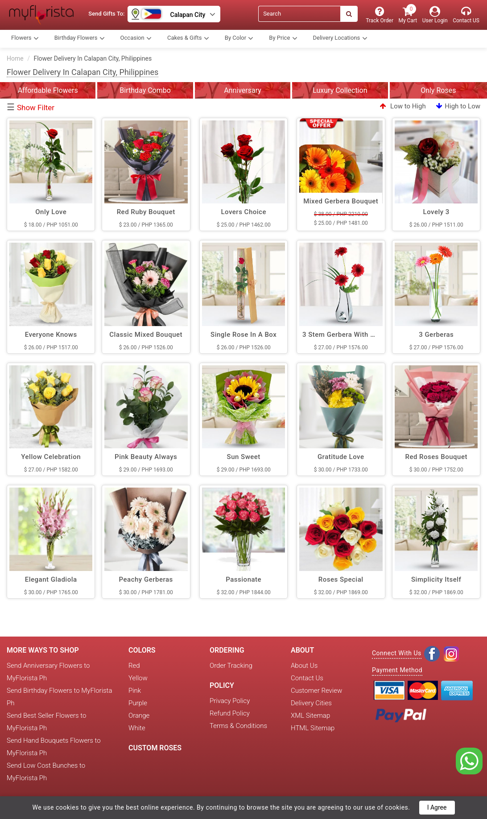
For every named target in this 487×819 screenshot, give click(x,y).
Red (134, 666)
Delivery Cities (311, 703)
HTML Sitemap (312, 728)
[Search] (299, 14)
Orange (138, 715)
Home (15, 58)
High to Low (458, 106)
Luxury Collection (340, 90)
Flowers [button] (25, 38)
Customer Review (316, 691)
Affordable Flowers (48, 90)
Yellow (138, 678)
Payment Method (397, 670)
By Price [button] (283, 38)
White (136, 728)
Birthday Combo (145, 90)
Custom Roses (155, 748)
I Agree (437, 807)
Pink (134, 691)
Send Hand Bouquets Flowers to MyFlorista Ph (54, 746)
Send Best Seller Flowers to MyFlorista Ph (46, 721)
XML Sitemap (310, 715)
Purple (137, 703)
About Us (304, 666)
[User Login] (435, 15)
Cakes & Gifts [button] (188, 38)
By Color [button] (239, 38)
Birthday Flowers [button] (79, 38)
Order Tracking (231, 666)
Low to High (402, 106)
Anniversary (242, 90)
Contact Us (307, 678)
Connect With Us (396, 653)
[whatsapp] (469, 760)
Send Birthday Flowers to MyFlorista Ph (59, 697)
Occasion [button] (136, 38)
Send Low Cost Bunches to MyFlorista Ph (46, 771)
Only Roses (438, 90)
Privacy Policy (230, 701)
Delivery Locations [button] (340, 38)
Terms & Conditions (238, 726)
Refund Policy (230, 713)
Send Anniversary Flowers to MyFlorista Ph (48, 672)
